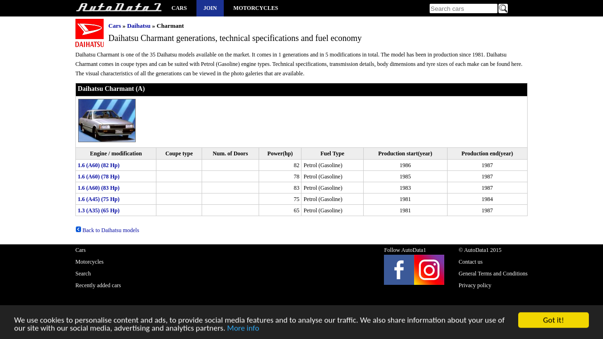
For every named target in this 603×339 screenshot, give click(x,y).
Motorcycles (255, 8)
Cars (179, 8)
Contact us (470, 261)
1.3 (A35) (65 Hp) (99, 210)
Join (210, 8)
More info (243, 329)
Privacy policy (474, 285)
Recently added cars (98, 285)
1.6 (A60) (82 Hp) (99, 165)
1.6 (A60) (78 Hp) (99, 176)
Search (83, 273)
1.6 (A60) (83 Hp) (99, 188)
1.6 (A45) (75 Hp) (99, 199)
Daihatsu (139, 25)
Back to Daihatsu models (107, 230)
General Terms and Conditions (493, 273)
